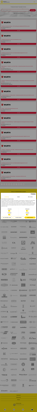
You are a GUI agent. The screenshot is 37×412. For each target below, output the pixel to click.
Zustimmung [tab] (7, 196)
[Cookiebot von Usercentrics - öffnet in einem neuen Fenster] (31, 194)
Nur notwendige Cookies (7, 217)
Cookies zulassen (30, 217)
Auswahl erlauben (18, 217)
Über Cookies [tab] (30, 196)
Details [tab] (18, 196)
